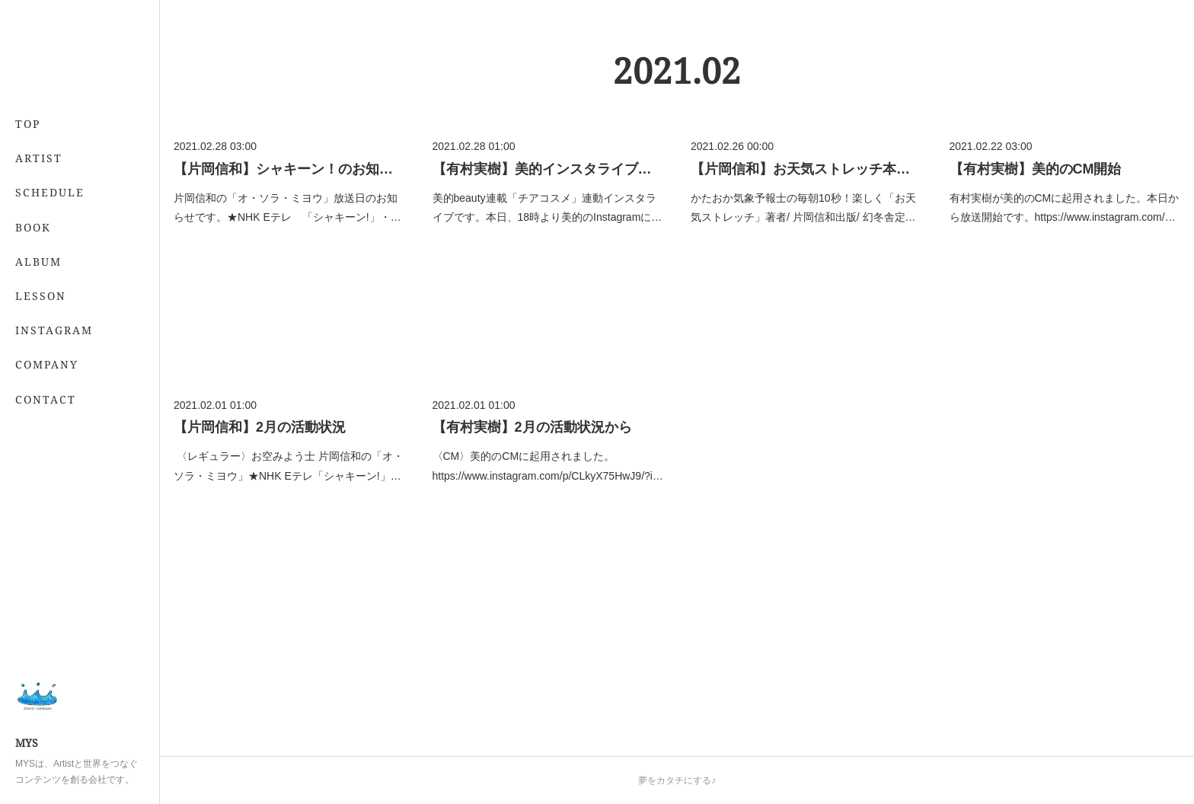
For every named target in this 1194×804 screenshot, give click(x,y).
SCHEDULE (50, 192)
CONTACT (45, 399)
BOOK (33, 227)
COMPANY (46, 364)
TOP (27, 123)
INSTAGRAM (54, 330)
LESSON (40, 296)
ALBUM (38, 261)
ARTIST (38, 158)
